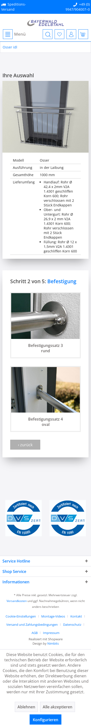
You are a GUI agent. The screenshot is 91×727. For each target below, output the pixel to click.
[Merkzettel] (59, 34)
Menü (14, 34)
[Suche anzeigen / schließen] (47, 34)
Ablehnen (26, 707)
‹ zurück (25, 444)
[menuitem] (14, 34)
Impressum (51, 633)
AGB (35, 633)
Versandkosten (17, 601)
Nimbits (53, 643)
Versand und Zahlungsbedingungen (32, 624)
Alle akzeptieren (57, 707)
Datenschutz (72, 624)
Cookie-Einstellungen (21, 616)
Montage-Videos (53, 616)
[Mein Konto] (71, 34)
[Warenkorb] (83, 34)
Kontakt (76, 616)
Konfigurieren (45, 719)
